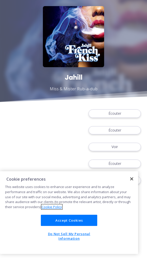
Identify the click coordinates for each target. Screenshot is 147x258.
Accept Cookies (69, 220)
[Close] (131, 178)
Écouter (115, 114)
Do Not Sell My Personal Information (69, 236)
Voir (115, 147)
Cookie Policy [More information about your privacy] (52, 207)
